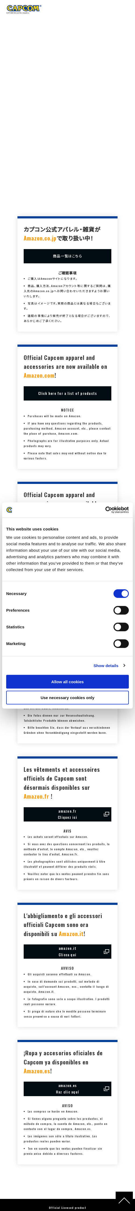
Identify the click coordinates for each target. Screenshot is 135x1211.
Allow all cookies (67, 681)
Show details (106, 665)
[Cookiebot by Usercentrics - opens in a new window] (105, 510)
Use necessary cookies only (67, 697)
